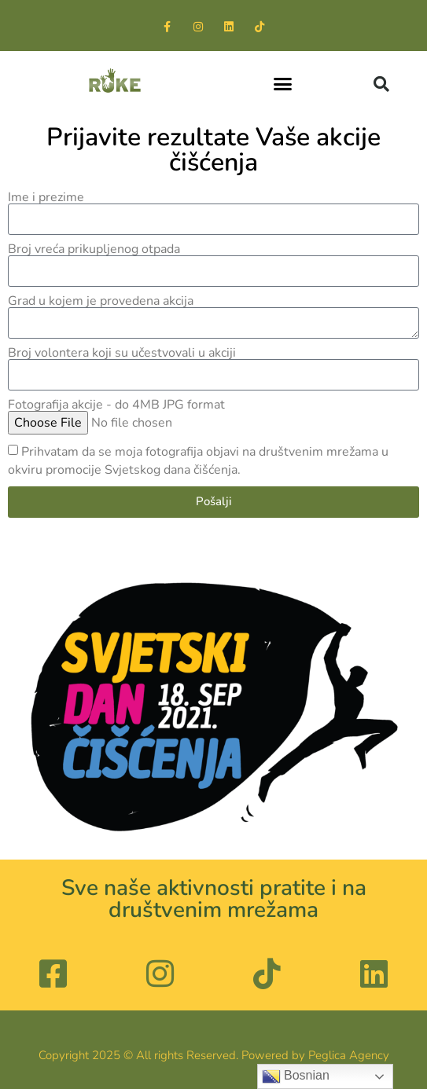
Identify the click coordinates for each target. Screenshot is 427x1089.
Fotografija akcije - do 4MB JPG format (116, 404)
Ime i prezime (46, 197)
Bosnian (295, 1076)
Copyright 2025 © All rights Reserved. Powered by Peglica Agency (214, 1055)
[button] (283, 84)
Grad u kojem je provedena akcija (100, 301)
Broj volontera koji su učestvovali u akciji (122, 352)
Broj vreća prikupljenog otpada (94, 249)
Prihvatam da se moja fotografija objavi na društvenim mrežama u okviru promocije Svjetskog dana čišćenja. (198, 460)
